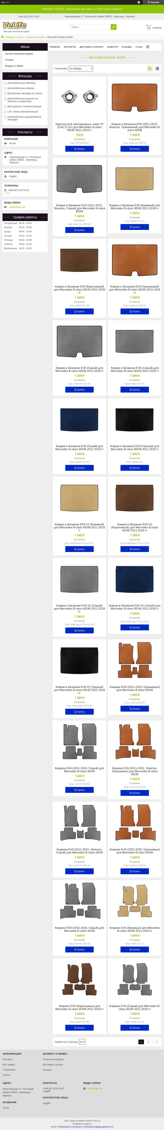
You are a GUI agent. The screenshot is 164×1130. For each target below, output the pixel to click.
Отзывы (127, 47)
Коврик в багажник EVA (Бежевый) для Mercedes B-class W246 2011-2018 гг (134, 207)
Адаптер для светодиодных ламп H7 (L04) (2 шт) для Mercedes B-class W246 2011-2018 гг (79, 127)
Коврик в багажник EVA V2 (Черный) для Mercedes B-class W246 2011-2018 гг (79, 690)
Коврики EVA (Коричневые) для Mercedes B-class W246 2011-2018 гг (79, 1008)
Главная (55, 47)
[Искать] (113, 27)
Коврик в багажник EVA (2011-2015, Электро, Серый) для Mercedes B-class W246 (79, 208)
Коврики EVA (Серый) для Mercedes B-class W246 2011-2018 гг (134, 1008)
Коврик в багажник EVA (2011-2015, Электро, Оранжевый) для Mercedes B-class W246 (134, 127)
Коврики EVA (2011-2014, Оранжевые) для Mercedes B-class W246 (135, 689)
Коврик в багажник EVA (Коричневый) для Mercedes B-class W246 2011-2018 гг (79, 289)
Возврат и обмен (14, 66)
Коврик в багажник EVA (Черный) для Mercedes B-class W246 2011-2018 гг (134, 448)
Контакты (70, 47)
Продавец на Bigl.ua (82, 1124)
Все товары (9, 1064)
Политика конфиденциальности (98, 1127)
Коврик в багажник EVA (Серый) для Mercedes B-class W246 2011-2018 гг (79, 370)
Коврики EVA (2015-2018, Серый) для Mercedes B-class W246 (79, 929)
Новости (112, 47)
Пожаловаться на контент (70, 1127)
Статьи (6, 1075)
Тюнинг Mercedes (35, 37)
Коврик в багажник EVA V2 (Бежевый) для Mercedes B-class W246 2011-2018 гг (79, 527)
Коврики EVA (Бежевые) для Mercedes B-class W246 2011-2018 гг (134, 929)
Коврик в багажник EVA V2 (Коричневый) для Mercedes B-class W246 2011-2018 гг (134, 527)
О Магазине (9, 1069)
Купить (81, 149)
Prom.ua (96, 1121)
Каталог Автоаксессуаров (19, 53)
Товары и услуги (15, 37)
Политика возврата (53, 1059)
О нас (139, 47)
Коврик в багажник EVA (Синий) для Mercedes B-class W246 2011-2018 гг (79, 448)
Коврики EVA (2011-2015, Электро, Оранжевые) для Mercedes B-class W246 (134, 771)
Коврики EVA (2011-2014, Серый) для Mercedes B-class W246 (79, 770)
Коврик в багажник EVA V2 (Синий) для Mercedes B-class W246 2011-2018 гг (134, 607)
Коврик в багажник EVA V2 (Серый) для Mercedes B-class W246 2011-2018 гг (79, 608)
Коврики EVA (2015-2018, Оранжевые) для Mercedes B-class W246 (135, 851)
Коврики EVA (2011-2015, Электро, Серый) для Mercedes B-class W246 (79, 851)
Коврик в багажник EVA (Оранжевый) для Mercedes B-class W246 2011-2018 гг (134, 289)
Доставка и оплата (91, 47)
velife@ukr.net (17, 207)
